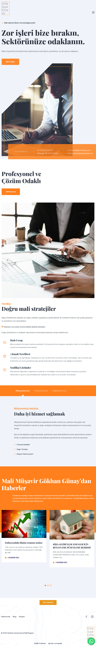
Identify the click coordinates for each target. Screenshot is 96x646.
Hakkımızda (5, 616)
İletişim (22, 616)
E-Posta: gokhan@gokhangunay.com (82, 153)
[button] (48, 602)
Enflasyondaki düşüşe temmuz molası (23, 542)
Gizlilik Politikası (40, 643)
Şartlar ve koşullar (55, 643)
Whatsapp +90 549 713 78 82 (49, 153)
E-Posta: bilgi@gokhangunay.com (80, 150)
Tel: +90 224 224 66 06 (47, 150)
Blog (14, 616)
